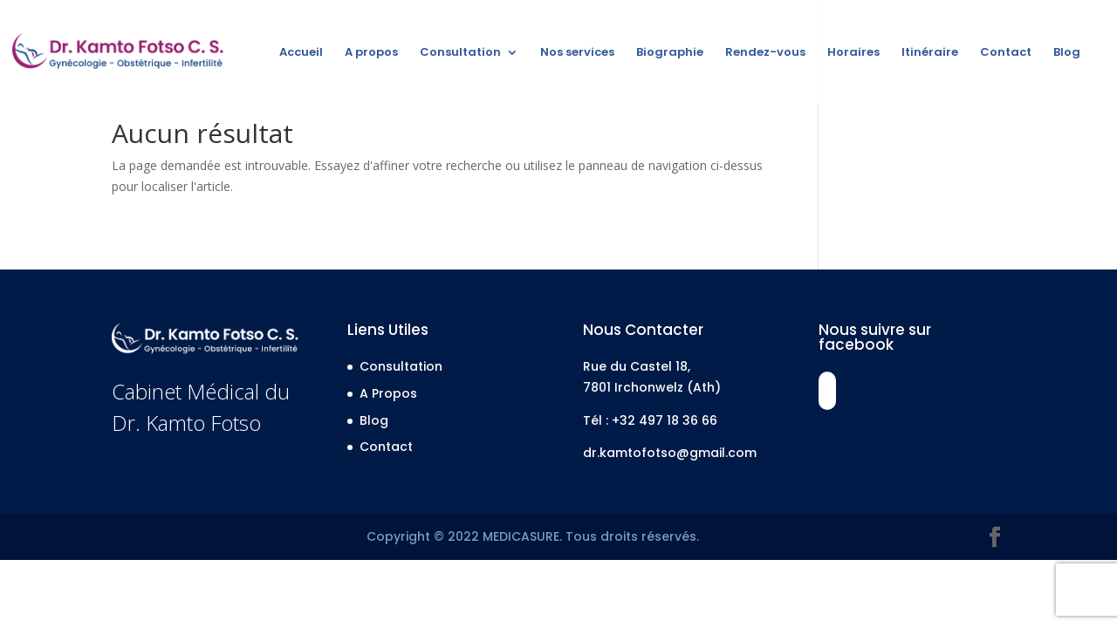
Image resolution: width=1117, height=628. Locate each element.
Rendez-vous (765, 53)
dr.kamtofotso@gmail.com (670, 452)
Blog (1066, 53)
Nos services (577, 53)
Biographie (669, 53)
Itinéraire (929, 53)
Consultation (460, 53)
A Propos (388, 393)
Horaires (853, 53)
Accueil (301, 53)
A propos (371, 53)
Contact (1005, 53)
